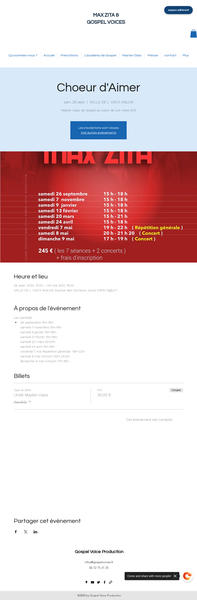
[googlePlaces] (86, 582)
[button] (193, 33)
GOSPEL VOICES (106, 22)
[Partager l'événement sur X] (26, 531)
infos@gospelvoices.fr (99, 562)
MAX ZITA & (106, 15)
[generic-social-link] (111, 582)
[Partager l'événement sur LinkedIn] (35, 531)
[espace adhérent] (178, 10)
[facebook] (105, 582)
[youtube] (92, 582)
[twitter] (98, 582)
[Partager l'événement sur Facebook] (16, 531)
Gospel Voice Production (99, 551)
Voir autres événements (98, 132)
